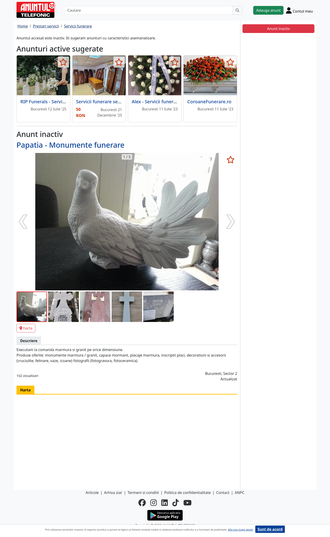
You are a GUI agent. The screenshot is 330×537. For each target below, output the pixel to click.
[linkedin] (164, 502)
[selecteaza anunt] (63, 62)
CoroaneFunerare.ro (209, 101)
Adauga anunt (268, 10)
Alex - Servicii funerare (156, 101)
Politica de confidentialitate (187, 492)
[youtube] (187, 502)
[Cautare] (148, 10)
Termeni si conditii (143, 492)
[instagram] (153, 502)
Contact (222, 492)
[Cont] (299, 10)
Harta (25, 390)
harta (25, 328)
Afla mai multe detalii (240, 529)
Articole (92, 492)
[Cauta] (237, 10)
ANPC (239, 492)
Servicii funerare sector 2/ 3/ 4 (108, 101)
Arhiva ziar (113, 492)
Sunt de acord (270, 529)
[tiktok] (175, 502)
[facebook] (142, 502)
